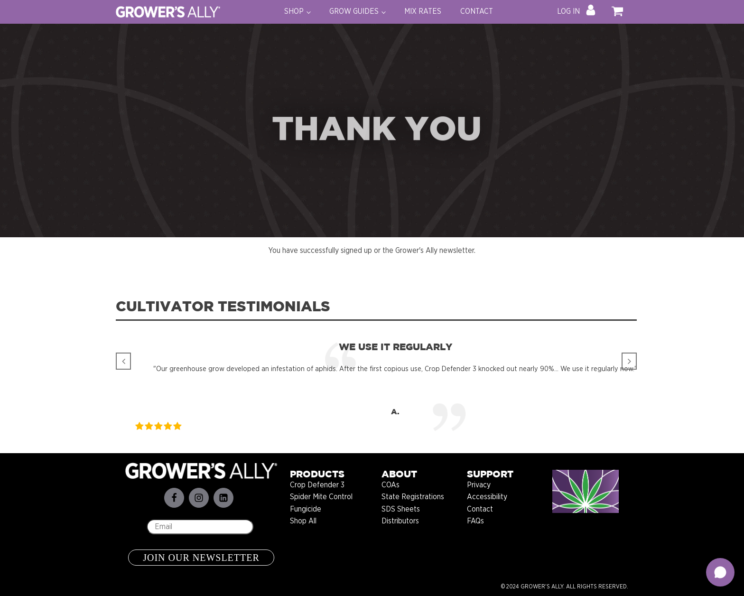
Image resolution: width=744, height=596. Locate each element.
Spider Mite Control (321, 497)
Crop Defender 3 (317, 485)
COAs (390, 485)
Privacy (479, 485)
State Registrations (412, 497)
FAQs (475, 521)
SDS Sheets (400, 509)
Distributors (400, 521)
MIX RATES (422, 11)
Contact (480, 509)
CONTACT (476, 11)
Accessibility (487, 497)
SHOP (294, 11)
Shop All (303, 521)
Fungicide (305, 509)
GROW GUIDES (354, 11)
